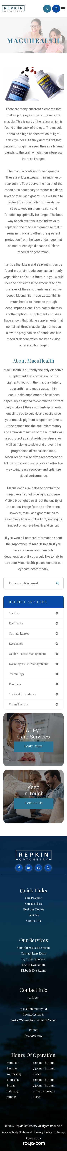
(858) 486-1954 (34, 1035)
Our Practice (33, 898)
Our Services (33, 903)
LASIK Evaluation (33, 965)
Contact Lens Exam (33, 953)
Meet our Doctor (33, 909)
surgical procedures (22, 694)
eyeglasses (16, 643)
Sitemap (60, 1132)
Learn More (33, 745)
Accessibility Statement (17, 1132)
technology (16, 674)
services (14, 613)
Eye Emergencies (33, 959)
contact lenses (19, 633)
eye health (16, 623)
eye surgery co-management (28, 664)
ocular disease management (27, 654)
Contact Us (34, 802)
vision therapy (19, 704)
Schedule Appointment (56, 9)
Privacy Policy (43, 1132)
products (15, 684)
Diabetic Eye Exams (33, 970)
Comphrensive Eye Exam (33, 948)
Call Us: (47, 9)
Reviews (33, 915)
